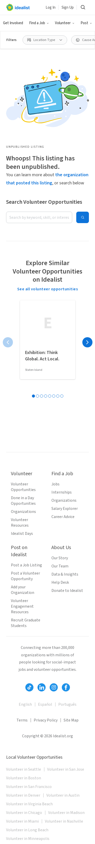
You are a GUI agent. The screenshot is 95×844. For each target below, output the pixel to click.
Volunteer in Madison (66, 812)
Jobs (55, 484)
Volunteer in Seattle (23, 769)
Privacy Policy (46, 720)
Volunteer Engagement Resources (22, 606)
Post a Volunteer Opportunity (25, 576)
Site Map (71, 720)
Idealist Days (22, 533)
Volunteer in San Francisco (29, 786)
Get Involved (13, 23)
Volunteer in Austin (63, 795)
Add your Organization (22, 589)
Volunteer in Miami (22, 821)
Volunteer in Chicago (24, 812)
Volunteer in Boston (23, 778)
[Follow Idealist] (29, 687)
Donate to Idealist (67, 590)
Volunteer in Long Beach (27, 830)
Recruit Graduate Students (25, 623)
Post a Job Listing (26, 565)
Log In (50, 7)
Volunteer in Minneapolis (27, 838)
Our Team (59, 566)
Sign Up (68, 7)
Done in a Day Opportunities (23, 500)
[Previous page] (8, 342)
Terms (22, 720)
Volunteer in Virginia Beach (29, 804)
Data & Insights (64, 574)
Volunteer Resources (20, 522)
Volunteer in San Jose (65, 769)
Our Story (59, 558)
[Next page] (87, 342)
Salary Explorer (64, 508)
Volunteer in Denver (23, 795)
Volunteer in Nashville (64, 821)
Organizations (23, 511)
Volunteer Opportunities (23, 487)
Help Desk (60, 582)
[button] (39, 23)
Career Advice (62, 517)
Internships (61, 492)
